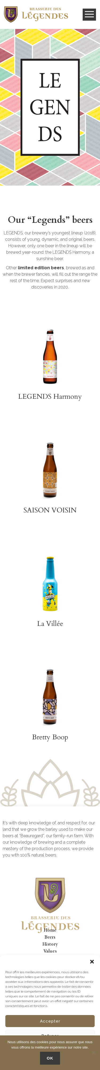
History (50, 944)
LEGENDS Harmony (50, 396)
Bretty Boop (50, 737)
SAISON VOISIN (50, 510)
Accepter (50, 1021)
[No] (93, 1053)
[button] (92, 961)
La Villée (50, 623)
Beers (50, 937)
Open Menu (89, 15)
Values (50, 951)
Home (50, 930)
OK (50, 1058)
